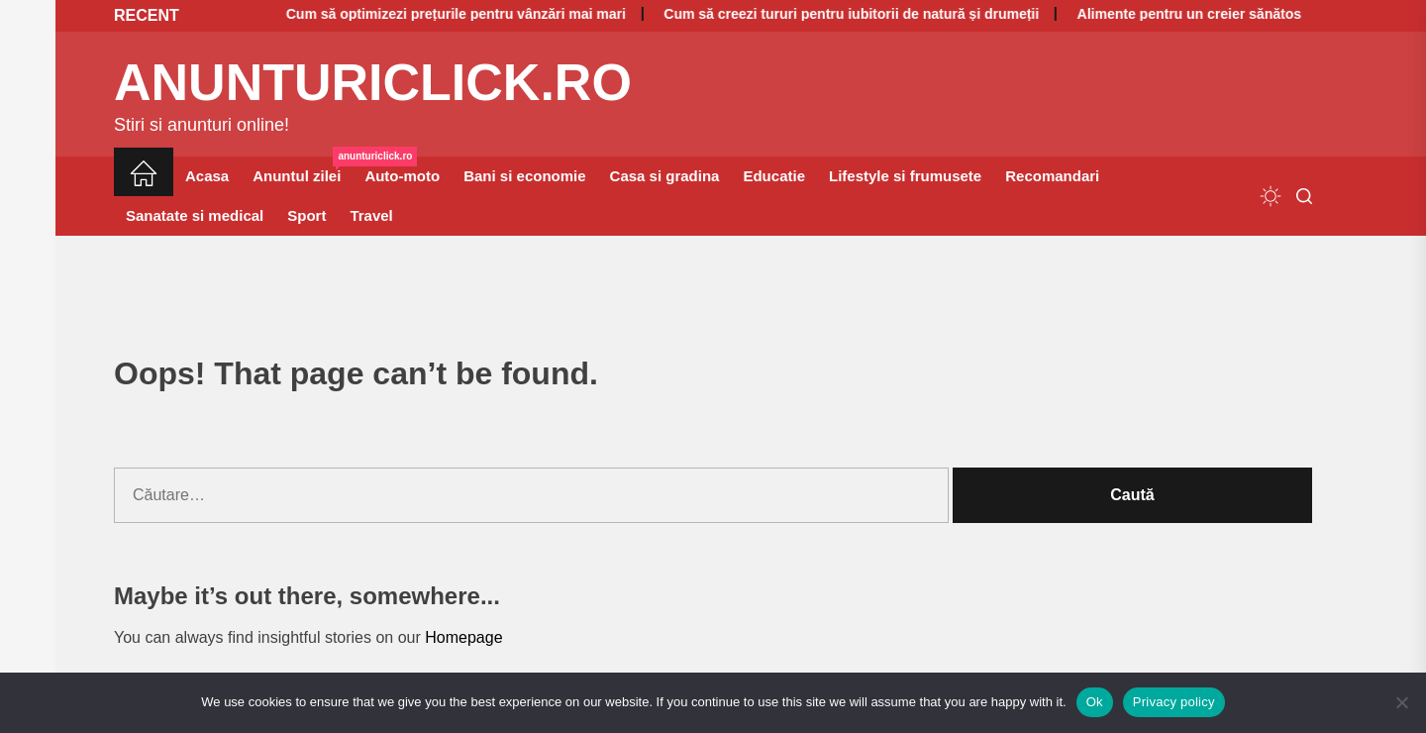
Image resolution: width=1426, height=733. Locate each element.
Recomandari (1052, 175)
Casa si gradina (665, 175)
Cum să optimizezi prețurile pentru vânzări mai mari (414, 14)
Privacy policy (1174, 701)
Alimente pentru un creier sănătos (1148, 14)
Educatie (774, 175)
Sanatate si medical (194, 215)
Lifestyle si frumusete (905, 175)
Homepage (463, 637)
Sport (306, 215)
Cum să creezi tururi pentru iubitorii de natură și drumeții (810, 14)
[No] (1401, 702)
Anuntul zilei (303, 170)
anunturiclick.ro (373, 82)
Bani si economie (524, 175)
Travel (371, 215)
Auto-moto (402, 175)
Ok (1094, 701)
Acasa (207, 175)
